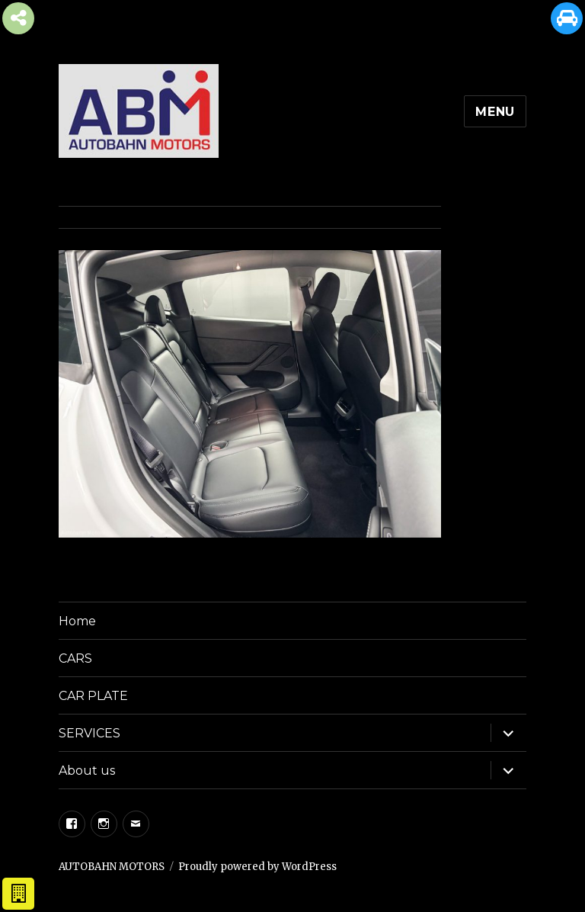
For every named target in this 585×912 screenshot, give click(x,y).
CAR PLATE (93, 696)
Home (77, 621)
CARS (75, 658)
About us (87, 770)
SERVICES (89, 733)
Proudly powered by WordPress (257, 866)
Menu (495, 111)
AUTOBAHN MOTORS (112, 866)
